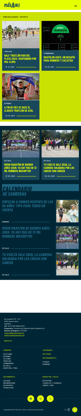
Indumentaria (9, 383)
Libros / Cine (48, 385)
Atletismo (7, 354)
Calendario (48, 350)
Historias (47, 354)
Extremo (7, 103)
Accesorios (8, 385)
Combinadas (49, 53)
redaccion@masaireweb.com (14, 335)
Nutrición (47, 381)
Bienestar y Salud (50, 377)
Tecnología (8, 388)
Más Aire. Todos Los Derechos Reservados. (29, 410)
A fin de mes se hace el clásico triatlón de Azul (18, 109)
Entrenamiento (49, 358)
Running (5, 222)
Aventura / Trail (10, 368)
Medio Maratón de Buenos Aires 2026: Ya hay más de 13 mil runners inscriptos (20, 168)
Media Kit (8, 341)
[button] (76, 6)
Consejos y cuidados (52, 383)
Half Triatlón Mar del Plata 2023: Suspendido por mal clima (20, 59)
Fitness (46, 362)
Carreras (7, 350)
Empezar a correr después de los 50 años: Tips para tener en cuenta (27, 205)
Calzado (7, 381)
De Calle (7, 161)
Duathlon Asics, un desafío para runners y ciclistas (59, 58)
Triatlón (8, 51)
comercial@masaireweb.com (14, 333)
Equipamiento (9, 377)
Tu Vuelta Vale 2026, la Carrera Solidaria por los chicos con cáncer (59, 168)
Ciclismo (7, 359)
